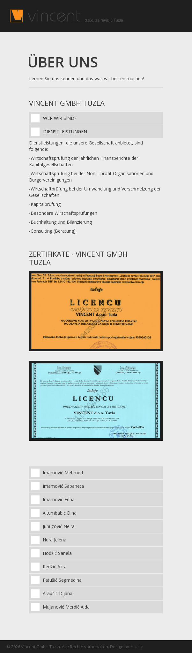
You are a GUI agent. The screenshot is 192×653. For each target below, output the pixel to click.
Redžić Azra (55, 567)
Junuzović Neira (59, 526)
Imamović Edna (59, 499)
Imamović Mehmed (63, 473)
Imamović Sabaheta (63, 486)
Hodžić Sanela (57, 553)
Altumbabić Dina (60, 513)
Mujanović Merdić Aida (66, 607)
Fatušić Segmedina (62, 580)
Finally (136, 646)
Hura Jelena (54, 540)
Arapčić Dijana (57, 593)
